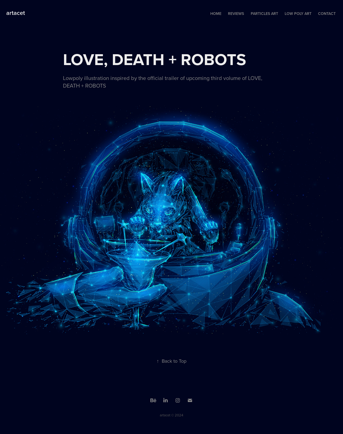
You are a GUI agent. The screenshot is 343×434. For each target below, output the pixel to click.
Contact (327, 13)
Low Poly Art (298, 13)
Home (215, 13)
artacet (15, 12)
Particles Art (264, 13)
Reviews (236, 13)
